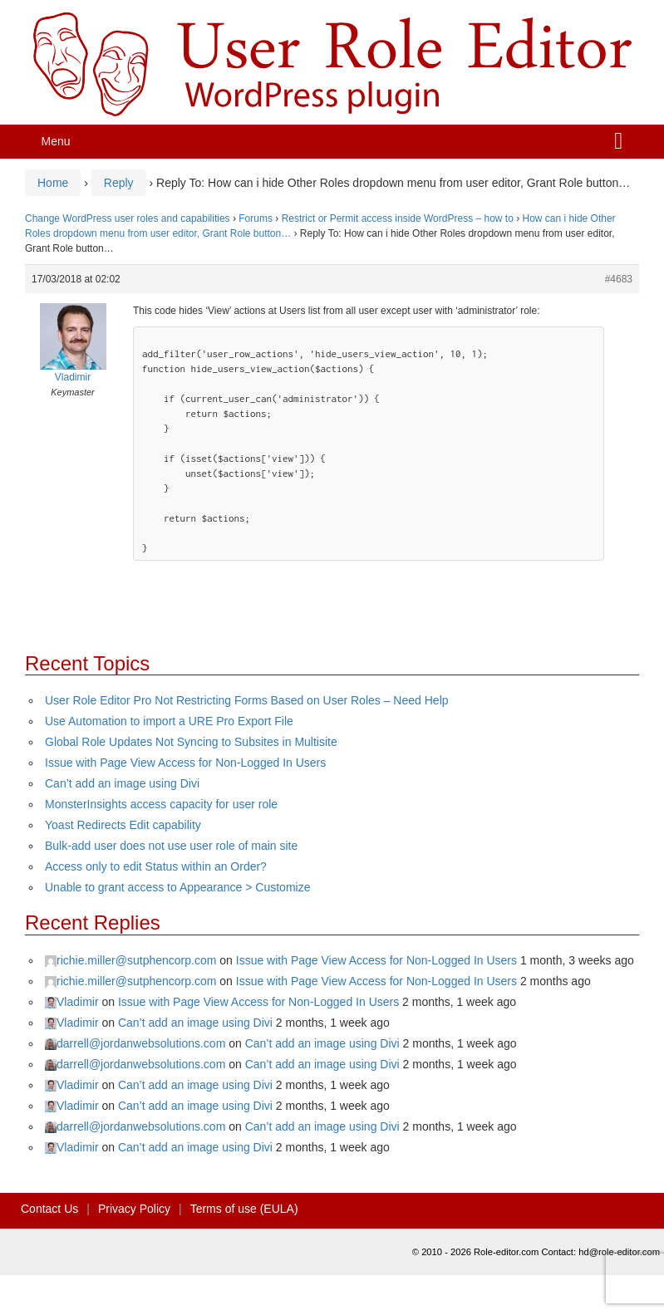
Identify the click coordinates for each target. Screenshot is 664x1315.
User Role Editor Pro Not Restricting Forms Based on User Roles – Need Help (247, 700)
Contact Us (49, 1208)
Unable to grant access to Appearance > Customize (177, 887)
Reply (119, 182)
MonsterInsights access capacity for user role (161, 804)
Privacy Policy (134, 1208)
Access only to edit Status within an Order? (156, 866)
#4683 (618, 279)
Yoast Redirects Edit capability (123, 825)
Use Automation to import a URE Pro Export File (169, 721)
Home (52, 182)
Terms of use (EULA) (244, 1208)
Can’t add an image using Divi (122, 783)
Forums (256, 218)
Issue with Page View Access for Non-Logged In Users (185, 762)
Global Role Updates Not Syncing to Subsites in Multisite (191, 741)
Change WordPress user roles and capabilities (127, 218)
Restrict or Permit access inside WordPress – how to (398, 218)
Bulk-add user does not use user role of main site (171, 845)
